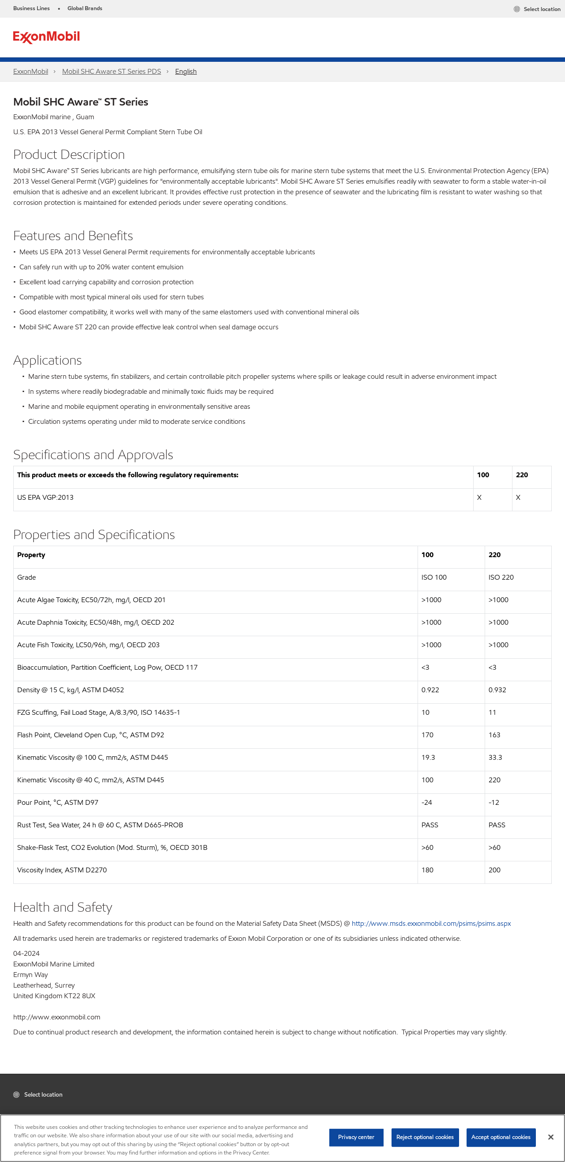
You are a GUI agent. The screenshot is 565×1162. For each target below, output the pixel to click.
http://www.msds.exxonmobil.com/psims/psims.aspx (431, 923)
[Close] (551, 1137)
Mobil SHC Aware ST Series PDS (111, 71)
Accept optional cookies (501, 1137)
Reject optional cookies (425, 1137)
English (186, 71)
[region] (282, 1138)
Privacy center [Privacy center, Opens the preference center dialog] (356, 1137)
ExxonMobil (30, 71)
